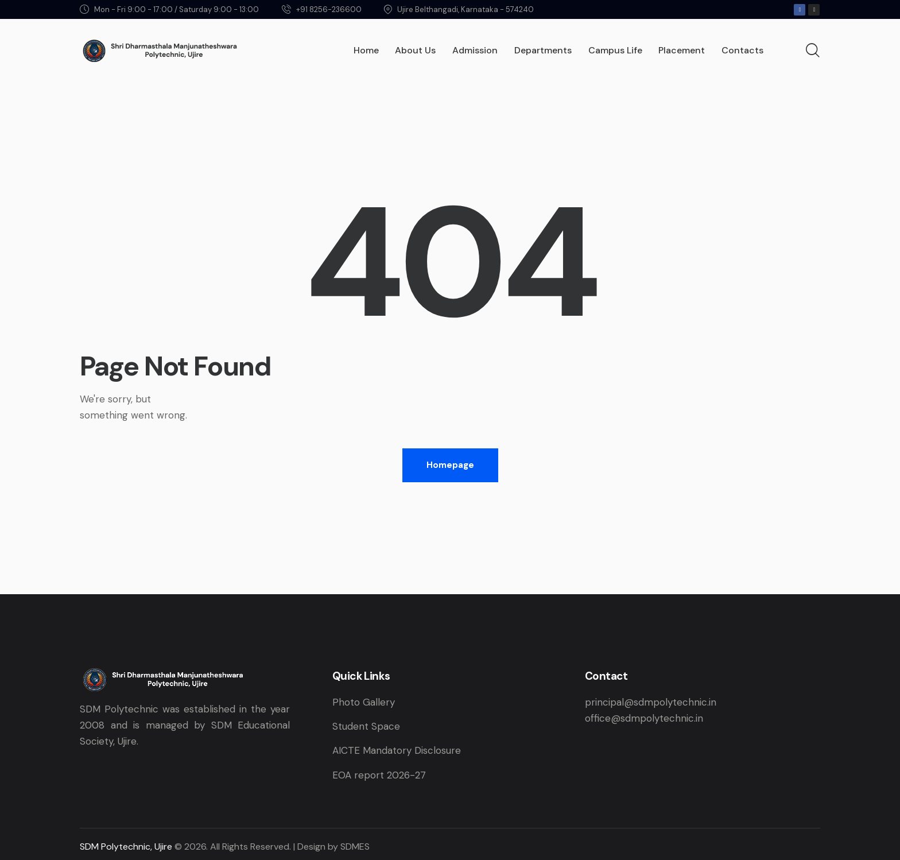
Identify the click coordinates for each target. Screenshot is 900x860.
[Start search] (813, 51)
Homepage (450, 465)
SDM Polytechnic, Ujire (126, 846)
